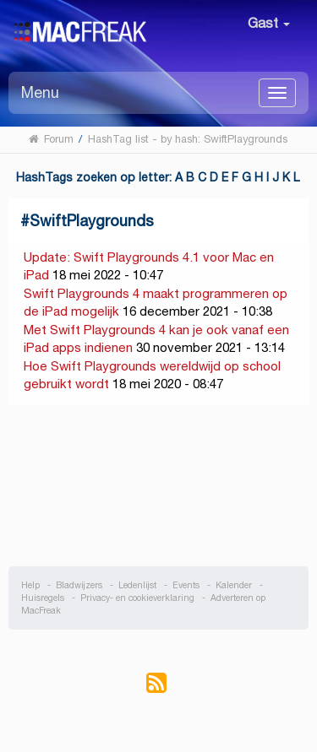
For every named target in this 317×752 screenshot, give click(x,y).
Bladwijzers (79, 585)
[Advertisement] (159, 486)
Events (185, 585)
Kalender (234, 585)
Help (30, 585)
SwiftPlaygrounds (92, 220)
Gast (269, 23)
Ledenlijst (137, 585)
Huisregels (42, 597)
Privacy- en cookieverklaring (137, 597)
